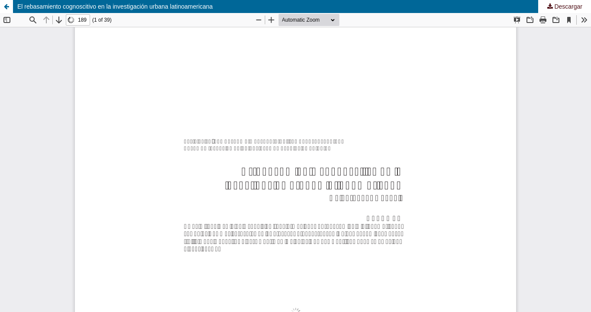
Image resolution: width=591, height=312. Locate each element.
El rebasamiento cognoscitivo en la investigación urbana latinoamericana (115, 6)
